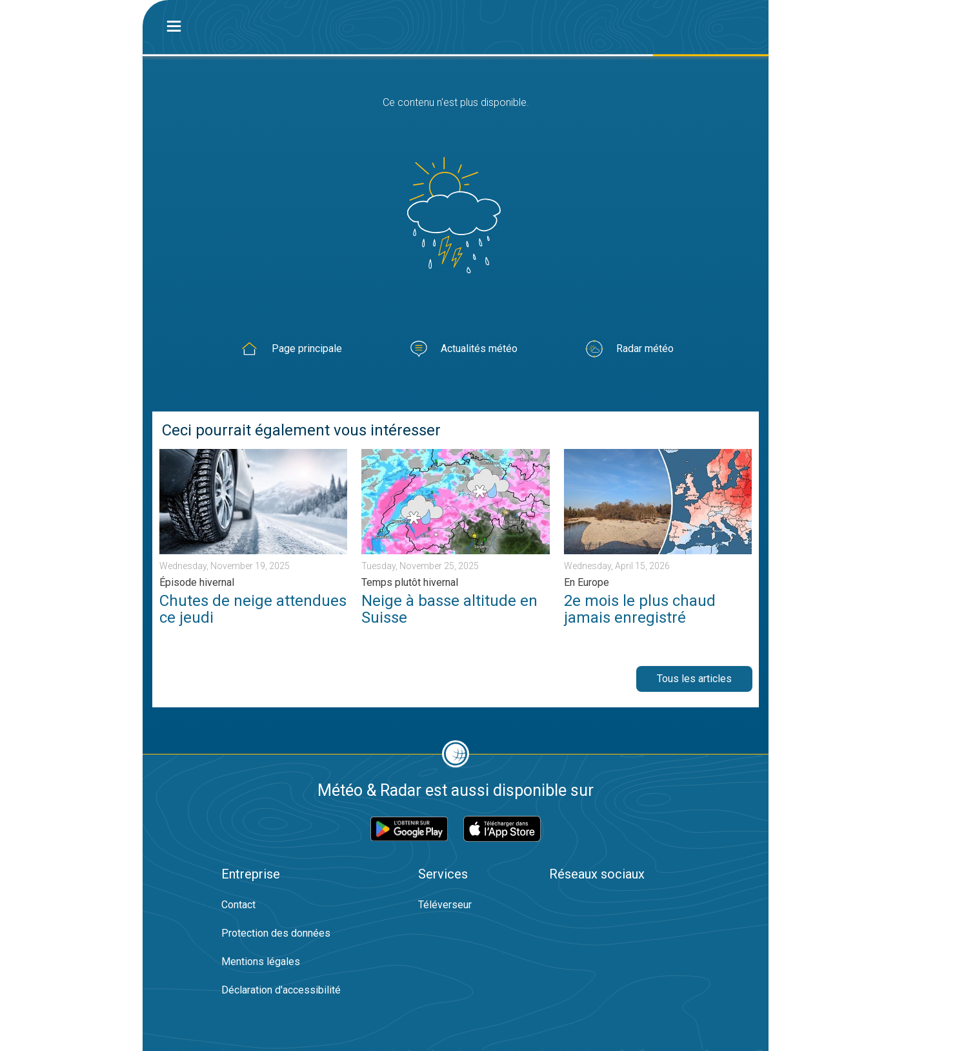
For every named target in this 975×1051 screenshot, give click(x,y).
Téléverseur (445, 905)
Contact (238, 905)
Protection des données (275, 933)
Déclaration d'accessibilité (281, 990)
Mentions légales (260, 961)
